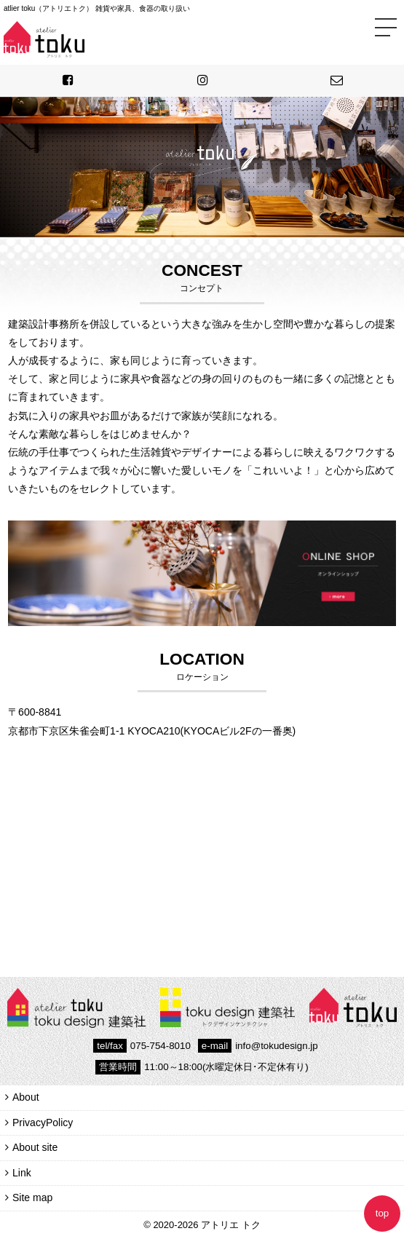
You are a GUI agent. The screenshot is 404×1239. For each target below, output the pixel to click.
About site (35, 1147)
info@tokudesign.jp (258, 1045)
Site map (32, 1197)
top (382, 1213)
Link (21, 1173)
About (25, 1097)
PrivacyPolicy (42, 1122)
